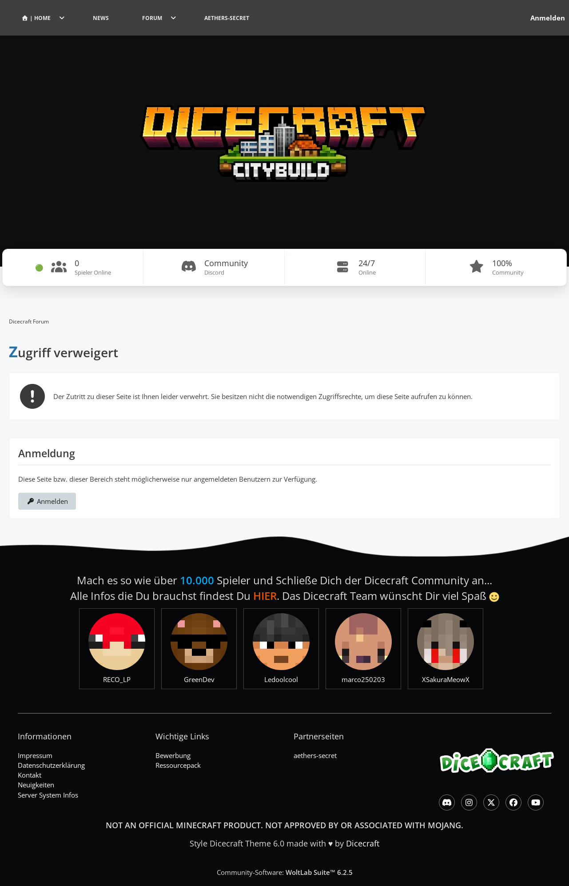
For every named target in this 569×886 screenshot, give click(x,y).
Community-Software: (285, 872)
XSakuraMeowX (446, 679)
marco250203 (363, 679)
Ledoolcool (281, 679)
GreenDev (199, 679)
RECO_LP (117, 679)
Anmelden (47, 501)
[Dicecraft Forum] (284, 133)
